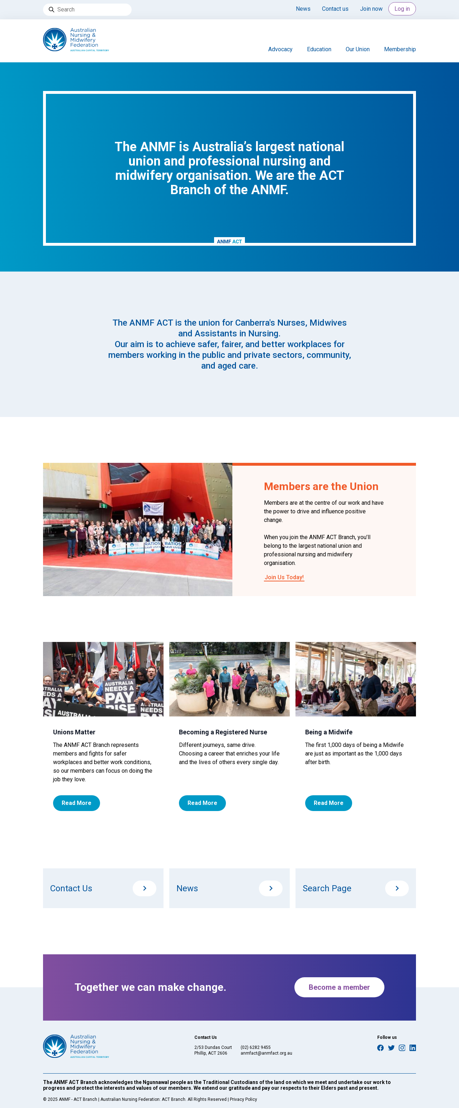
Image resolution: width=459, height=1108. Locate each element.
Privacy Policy (243, 1099)
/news (271, 888)
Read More (76, 803)
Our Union (358, 49)
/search (397, 888)
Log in (402, 8)
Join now (371, 8)
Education (319, 49)
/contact (144, 888)
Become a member (339, 987)
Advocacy (280, 49)
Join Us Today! (284, 577)
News (303, 8)
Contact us (335, 8)
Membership (400, 49)
